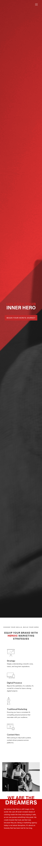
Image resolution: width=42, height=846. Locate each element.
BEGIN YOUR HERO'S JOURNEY (21, 317)
